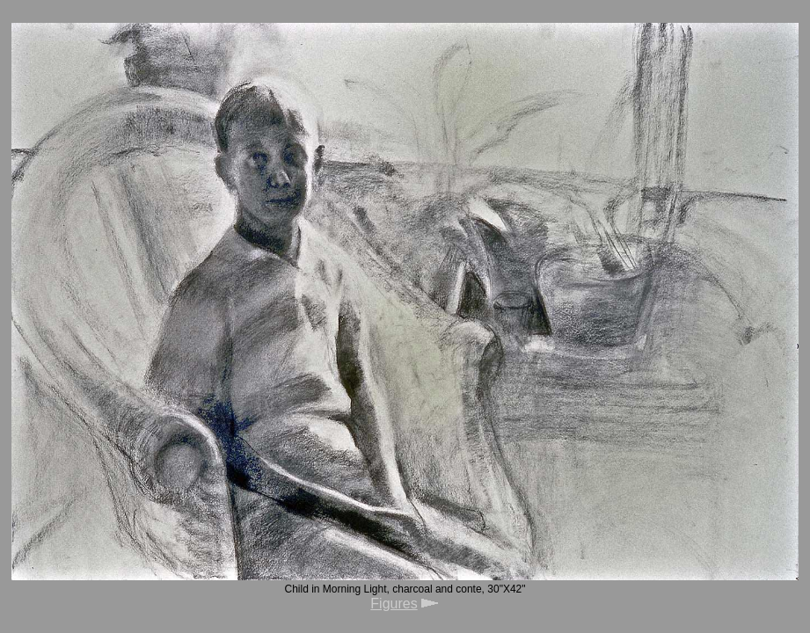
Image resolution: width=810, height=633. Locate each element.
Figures (393, 603)
